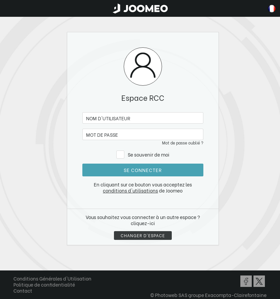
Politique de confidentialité (44, 284)
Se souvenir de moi (148, 154)
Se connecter (143, 169)
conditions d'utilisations (130, 190)
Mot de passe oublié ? (182, 142)
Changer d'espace (143, 235)
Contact (22, 290)
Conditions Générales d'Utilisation (52, 278)
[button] (18, 264)
